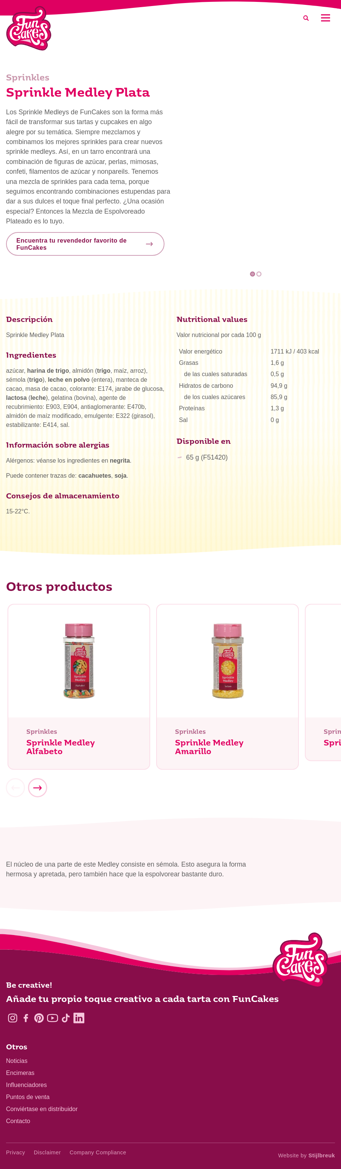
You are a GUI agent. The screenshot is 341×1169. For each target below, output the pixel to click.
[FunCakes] (29, 28)
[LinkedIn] (78, 1018)
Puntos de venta (28, 1097)
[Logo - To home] (300, 961)
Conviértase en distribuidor (42, 1109)
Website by (306, 1155)
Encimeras (20, 1073)
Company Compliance (98, 1152)
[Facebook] (25, 1018)
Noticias (16, 1061)
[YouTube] (52, 1018)
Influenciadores (26, 1085)
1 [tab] (252, 274)
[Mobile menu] (325, 17)
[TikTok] (65, 1018)
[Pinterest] (39, 1018)
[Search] (306, 17)
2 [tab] (259, 274)
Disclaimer (47, 1152)
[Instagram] (12, 1018)
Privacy (15, 1152)
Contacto (18, 1121)
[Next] (37, 790)
